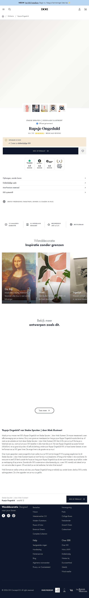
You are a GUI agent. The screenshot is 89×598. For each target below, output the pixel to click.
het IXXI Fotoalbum (32, 3)
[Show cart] (86, 9)
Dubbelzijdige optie (44, 183)
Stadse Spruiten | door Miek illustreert (44, 120)
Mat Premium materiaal (44, 187)
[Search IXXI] (9, 9)
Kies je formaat (41, 151)
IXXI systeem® (44, 192)
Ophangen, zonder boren (44, 178)
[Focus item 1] (44, 65)
